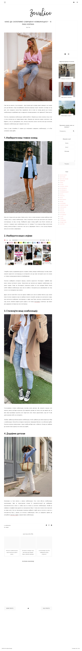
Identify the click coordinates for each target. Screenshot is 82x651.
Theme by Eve (76, 648)
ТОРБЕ (61, 218)
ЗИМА (61, 182)
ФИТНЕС (62, 224)
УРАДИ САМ (63, 222)
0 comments (7, 525)
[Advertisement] (70, 34)
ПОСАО (62, 210)
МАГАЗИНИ (63, 199)
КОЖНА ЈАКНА (64, 186)
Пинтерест (37, 301)
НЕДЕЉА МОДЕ (64, 205)
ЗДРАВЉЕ (62, 180)
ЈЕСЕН (61, 184)
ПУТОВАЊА (63, 214)
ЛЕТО (61, 197)
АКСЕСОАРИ (63, 175)
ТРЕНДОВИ (63, 220)
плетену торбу (14, 514)
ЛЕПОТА (62, 195)
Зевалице (9, 648)
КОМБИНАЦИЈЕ (64, 192)
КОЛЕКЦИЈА (63, 188)
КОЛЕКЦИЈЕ (63, 190)
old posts (46, 608)
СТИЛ (7, 527)
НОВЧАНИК (63, 207)
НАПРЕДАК (63, 203)
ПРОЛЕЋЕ (62, 212)
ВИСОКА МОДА (64, 179)
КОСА (61, 194)
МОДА (61, 201)
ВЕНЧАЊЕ (62, 177)
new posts (9, 608)
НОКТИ (62, 209)
